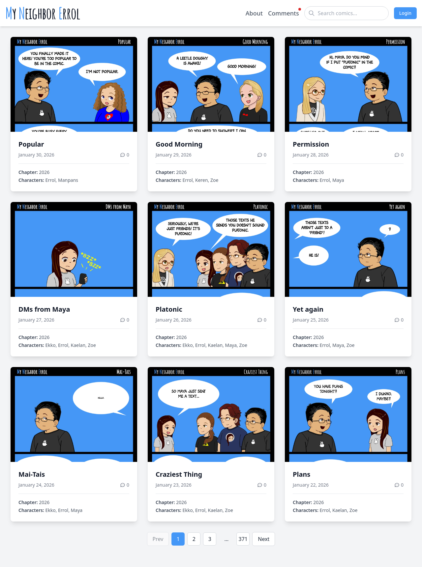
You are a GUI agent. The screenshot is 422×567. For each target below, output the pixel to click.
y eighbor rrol (42, 13)
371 (243, 539)
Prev (158, 539)
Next (263, 539)
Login (405, 13)
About (254, 13)
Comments (283, 13)
